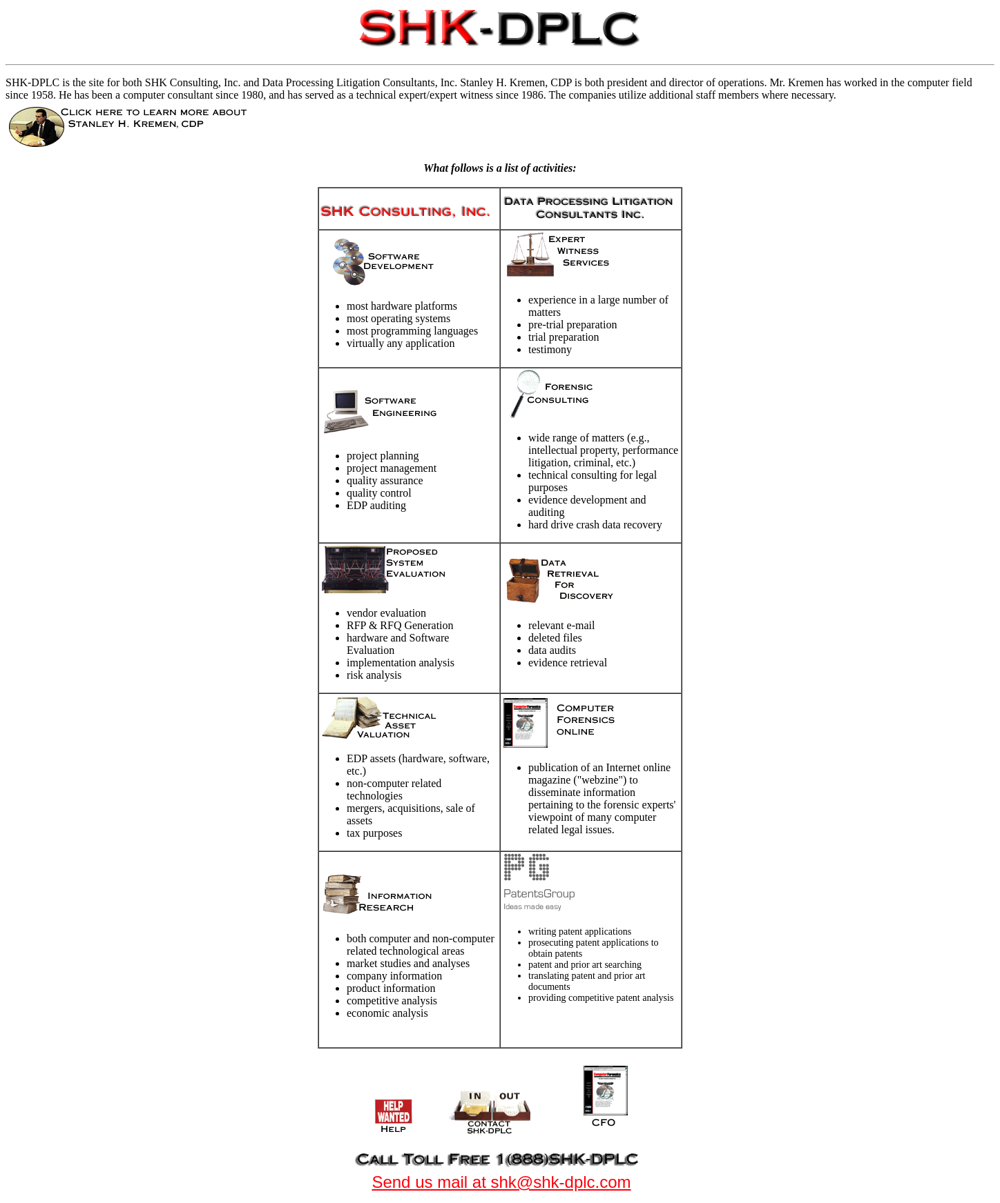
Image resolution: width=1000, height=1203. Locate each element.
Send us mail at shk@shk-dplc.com (501, 1182)
